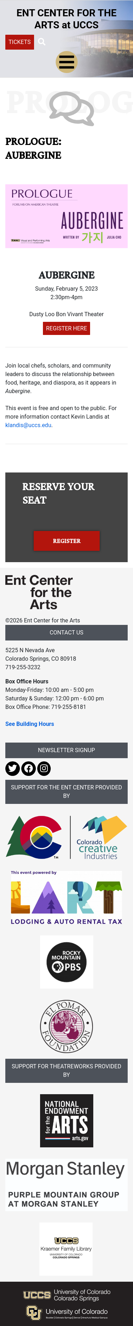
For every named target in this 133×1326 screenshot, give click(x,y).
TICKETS (20, 42)
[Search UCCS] (83, 41)
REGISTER (67, 540)
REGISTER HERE (66, 328)
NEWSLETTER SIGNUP (66, 750)
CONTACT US (66, 632)
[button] (42, 42)
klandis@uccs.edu (28, 425)
